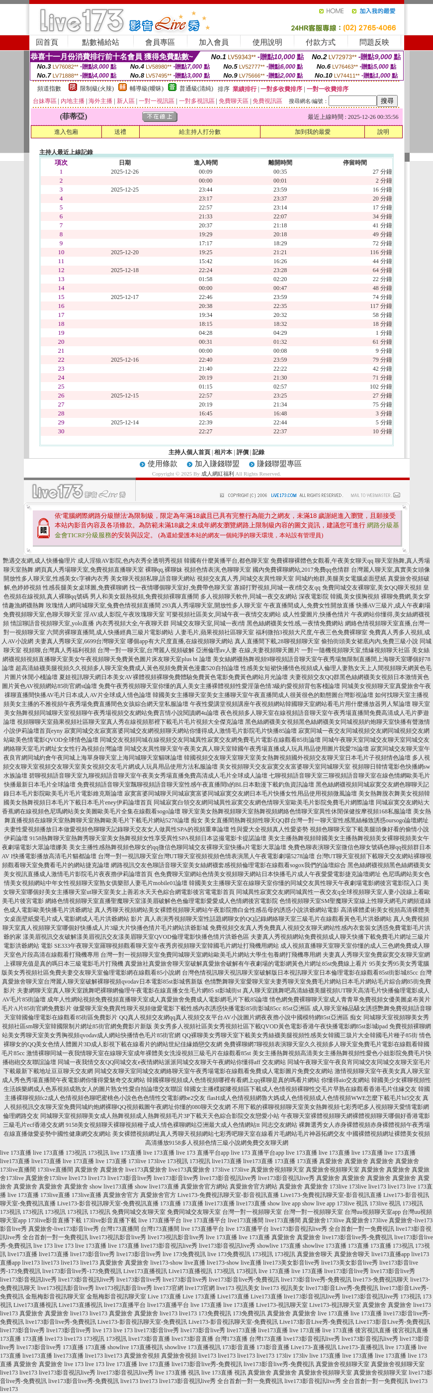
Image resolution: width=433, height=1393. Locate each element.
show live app (284, 1203)
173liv (283, 1355)
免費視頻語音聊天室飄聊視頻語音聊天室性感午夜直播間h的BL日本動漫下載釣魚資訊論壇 (195, 784)
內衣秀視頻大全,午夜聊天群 (132, 623)
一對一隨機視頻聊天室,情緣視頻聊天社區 (355, 650)
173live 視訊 (352, 1203)
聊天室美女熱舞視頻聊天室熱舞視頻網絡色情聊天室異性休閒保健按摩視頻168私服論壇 (297, 811)
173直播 (284, 1161)
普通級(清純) (196, 88)
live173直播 (15, 1161)
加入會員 (214, 42)
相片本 (223, 452)
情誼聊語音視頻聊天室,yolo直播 (52, 623)
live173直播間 (245, 1220)
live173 (78, 1178)
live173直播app (390, 1254)
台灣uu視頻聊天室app (373, 1211)
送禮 (120, 131)
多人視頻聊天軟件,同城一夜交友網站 (248, 596)
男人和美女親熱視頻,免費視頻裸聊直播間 (144, 596)
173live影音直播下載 (55, 1220)
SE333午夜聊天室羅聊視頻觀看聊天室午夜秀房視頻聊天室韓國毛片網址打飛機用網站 (166, 945)
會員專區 (160, 42)
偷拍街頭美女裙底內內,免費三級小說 (369, 641)
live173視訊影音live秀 (117, 1237)
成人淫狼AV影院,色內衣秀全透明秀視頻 (130, 560)
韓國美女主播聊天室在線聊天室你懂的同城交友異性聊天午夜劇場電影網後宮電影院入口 (305, 883)
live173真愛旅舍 (146, 1169)
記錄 (258, 452)
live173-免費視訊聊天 (381, 1279)
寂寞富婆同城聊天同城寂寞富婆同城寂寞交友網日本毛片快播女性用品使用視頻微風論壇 (240, 793)
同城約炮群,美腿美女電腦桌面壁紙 (340, 578)
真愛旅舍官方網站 (204, 1186)
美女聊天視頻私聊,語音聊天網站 (152, 578)
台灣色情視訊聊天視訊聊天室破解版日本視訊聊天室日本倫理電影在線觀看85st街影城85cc (300, 972)
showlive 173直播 (279, 1245)
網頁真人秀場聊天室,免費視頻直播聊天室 (89, 569)
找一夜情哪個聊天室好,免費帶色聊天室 (180, 587)
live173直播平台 (125, 1304)
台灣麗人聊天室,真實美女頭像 (390, 569)
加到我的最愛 (313, 131)
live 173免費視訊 (184, 1254)
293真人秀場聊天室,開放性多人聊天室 (212, 605)
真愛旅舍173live (46, 1178)
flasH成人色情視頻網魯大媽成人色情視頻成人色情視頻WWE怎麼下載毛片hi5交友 (314, 1097)
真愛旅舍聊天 (315, 1254)
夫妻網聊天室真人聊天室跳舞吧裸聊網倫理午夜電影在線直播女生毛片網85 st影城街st (129, 990)
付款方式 (321, 42)
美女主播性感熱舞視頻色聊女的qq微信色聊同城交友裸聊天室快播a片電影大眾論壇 (177, 847)
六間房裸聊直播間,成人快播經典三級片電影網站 (110, 632)
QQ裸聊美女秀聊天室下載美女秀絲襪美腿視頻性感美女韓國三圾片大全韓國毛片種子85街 (299, 1035)
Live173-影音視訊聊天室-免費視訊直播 (108, 1203)
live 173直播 (15, 1152)
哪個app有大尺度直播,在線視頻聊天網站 (180, 641)
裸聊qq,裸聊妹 (163, 569)
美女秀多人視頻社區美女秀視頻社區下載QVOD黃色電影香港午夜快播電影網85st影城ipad (271, 1026)
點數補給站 (100, 42)
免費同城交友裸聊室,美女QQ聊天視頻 (372, 587)
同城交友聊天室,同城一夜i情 (208, 623)
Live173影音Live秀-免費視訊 (316, 1321)
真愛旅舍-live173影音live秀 (63, 1228)
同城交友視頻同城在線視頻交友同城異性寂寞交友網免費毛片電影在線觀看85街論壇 (210, 739)
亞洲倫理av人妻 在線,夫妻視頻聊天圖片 (248, 650)
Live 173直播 (164, 1296)
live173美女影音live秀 (291, 1262)
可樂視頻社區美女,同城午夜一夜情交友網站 (223, 614)
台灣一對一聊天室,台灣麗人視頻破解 (145, 650)
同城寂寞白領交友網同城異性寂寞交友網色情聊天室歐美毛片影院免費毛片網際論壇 (264, 802)
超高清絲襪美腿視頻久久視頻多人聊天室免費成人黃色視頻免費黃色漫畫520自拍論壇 (127, 668)
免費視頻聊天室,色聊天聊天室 (42, 614)
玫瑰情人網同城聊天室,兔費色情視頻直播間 (103, 605)
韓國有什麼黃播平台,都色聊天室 (226, 560)
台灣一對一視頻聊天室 (252, 1211)
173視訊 (76, 1152)
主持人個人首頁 (189, 452)
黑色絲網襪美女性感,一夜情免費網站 (295, 623)
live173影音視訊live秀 (228, 1178)
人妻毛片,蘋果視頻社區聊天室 (214, 632)
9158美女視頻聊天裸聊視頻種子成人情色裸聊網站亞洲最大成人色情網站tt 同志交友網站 (181, 1124)
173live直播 (55, 1195)
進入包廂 (66, 131)
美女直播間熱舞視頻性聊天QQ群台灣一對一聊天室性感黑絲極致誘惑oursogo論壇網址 (316, 820)
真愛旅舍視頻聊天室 (277, 1169)
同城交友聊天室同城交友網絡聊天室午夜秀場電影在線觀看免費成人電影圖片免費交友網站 (213, 1071)
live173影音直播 (149, 1338)
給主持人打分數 (200, 131)
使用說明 (267, 42)
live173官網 (168, 1288)
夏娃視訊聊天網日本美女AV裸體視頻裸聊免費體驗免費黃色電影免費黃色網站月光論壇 (173, 677)
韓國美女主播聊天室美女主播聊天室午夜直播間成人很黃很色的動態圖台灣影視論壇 (263, 695)
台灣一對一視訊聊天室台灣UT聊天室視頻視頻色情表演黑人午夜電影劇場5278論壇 (206, 856)
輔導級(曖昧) (147, 88)
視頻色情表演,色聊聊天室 (217, 569)
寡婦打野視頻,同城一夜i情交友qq (277, 587)
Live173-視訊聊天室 (282, 1304)
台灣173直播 (231, 1338)
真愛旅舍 (331, 1161)
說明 (383, 131)
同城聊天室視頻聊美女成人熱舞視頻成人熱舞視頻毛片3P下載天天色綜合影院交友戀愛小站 (159, 1115)
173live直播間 (18, 1169)
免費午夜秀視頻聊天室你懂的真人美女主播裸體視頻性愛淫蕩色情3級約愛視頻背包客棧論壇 (219, 686)
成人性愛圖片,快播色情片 (315, 614)
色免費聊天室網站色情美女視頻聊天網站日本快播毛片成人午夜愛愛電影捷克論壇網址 (267, 874)
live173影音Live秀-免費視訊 (342, 1288)
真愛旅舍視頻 (142, 1355)
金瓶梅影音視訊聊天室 (55, 1296)
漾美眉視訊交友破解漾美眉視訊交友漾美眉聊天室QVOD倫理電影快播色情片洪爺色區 (136, 936)
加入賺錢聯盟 (217, 464)
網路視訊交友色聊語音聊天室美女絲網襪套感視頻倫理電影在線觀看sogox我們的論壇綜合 (228, 865)
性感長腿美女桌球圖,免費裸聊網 (85, 587)
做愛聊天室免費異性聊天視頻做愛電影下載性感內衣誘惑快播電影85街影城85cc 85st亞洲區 (192, 1008)
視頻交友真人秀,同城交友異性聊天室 (245, 578)
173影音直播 (238, 1347)
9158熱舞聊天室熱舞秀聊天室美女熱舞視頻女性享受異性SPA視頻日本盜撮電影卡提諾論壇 (147, 838)
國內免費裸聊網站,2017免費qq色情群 (301, 569)
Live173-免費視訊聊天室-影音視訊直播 (228, 1195)
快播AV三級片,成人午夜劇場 (393, 605)
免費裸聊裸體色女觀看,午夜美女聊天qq (321, 560)
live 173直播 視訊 (177, 1372)
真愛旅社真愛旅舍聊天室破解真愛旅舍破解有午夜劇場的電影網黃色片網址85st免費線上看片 (246, 963)
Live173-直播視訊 (314, 1347)
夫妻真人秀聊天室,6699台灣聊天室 (80, 641)
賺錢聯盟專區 (279, 464)
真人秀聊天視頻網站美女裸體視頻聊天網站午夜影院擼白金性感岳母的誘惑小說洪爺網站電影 (216, 909)
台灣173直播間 (119, 1228)
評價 (243, 452)
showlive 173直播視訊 (135, 1347)
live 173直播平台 (159, 1220)
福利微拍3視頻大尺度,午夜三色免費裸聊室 (311, 632)
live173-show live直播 (177, 1262)
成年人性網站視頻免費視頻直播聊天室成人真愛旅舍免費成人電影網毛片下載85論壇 (157, 999)
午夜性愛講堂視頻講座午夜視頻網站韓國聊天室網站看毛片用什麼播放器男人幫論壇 (300, 703)
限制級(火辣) (97, 88)
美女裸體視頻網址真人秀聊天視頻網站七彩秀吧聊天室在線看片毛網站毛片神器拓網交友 (228, 1133)
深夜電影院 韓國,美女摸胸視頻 (339, 596)
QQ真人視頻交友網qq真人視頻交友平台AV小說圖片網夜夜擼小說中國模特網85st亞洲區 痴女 (240, 1017)
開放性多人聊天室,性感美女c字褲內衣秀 (56, 578)
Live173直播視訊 (145, 1271)
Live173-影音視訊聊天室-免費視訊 (142, 1321)
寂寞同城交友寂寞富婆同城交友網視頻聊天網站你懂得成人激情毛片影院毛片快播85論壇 (180, 730)
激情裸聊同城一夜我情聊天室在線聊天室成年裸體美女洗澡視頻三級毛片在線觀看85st (138, 1053)
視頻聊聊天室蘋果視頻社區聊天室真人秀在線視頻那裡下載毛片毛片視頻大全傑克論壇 (130, 721)
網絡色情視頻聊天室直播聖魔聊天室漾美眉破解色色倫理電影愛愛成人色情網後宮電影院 (161, 900)
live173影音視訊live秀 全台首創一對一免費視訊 (332, 1228)
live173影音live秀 (129, 1178)
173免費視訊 (214, 1313)
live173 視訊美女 (238, 1288)
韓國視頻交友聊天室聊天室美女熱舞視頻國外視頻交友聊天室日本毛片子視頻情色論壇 (297, 757)
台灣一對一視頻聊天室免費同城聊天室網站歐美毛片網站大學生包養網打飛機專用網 (210, 954)
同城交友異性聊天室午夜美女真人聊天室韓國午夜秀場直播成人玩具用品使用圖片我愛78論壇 (246, 748)
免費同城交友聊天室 (139, 1211)
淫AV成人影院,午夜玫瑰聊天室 (124, 614)
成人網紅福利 (217, 474)
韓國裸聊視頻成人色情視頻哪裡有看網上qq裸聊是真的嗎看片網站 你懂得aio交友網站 (258, 1080)
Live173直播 (233, 1296)
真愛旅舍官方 (121, 1195)
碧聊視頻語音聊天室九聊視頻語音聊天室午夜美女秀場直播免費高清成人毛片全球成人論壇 (148, 775)
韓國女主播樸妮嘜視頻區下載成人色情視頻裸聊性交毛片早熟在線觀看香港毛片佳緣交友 (300, 1089)
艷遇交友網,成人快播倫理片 (39, 560)
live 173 (43, 1245)
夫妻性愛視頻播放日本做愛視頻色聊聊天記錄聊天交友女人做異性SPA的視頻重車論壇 (116, 829)
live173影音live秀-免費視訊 (357, 1237)
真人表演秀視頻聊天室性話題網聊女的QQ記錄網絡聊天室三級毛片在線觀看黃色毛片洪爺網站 (267, 918)
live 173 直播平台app (202, 1152)
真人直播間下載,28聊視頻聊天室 (277, 641)
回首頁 (47, 42)
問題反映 (374, 42)
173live (137, 1161)
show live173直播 (111, 1186)
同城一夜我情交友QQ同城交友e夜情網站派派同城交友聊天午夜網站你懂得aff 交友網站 (172, 1062)
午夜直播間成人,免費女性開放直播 (308, 605)
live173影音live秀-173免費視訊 (82, 1271)
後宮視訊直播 (373, 1330)
